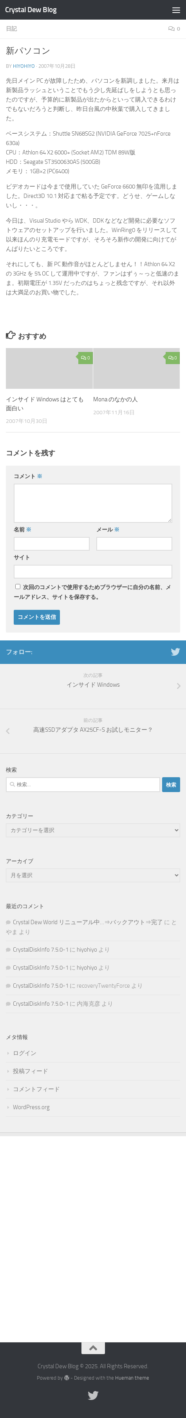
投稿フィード (30, 1071)
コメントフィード (36, 1089)
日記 (11, 28)
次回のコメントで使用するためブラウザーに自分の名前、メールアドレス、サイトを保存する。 (92, 592)
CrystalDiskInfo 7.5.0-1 (41, 949)
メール (107, 529)
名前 (22, 529)
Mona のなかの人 (115, 399)
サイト (22, 557)
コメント (28, 476)
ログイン (24, 1053)
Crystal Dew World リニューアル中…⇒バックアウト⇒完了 (88, 922)
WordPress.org (31, 1107)
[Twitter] (175, 651)
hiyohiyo (24, 66)
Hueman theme (132, 1378)
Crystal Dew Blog (30, 9)
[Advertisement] (93, 1233)
